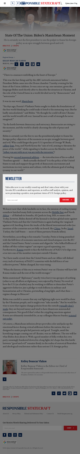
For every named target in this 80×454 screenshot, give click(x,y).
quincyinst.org (71, 3)
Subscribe (65, 200)
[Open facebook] (18, 3)
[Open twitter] (12, 3)
